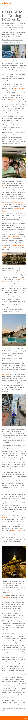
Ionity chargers (6, 597)
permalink (8, 713)
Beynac (13, 433)
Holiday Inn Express (19, 88)
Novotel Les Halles (16, 530)
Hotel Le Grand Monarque (15, 236)
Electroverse (5, 374)
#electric (4, 710)
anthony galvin (8, 3)
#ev (24, 708)
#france (8, 708)
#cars (17, 708)
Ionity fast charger (14, 99)
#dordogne (12, 708)
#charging (21, 708)
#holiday (4, 708)
